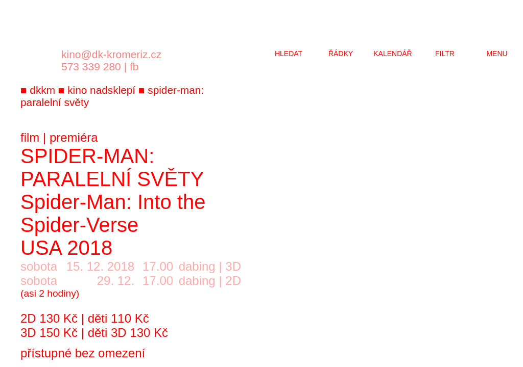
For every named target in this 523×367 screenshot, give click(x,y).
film (29, 137)
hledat (288, 53)
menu (496, 53)
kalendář (392, 53)
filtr (445, 53)
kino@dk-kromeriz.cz (111, 54)
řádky (340, 53)
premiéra (74, 137)
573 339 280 (91, 66)
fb (134, 66)
